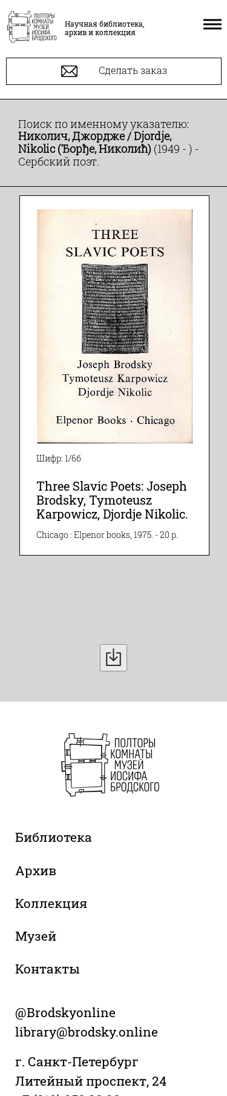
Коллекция (51, 903)
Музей (35, 935)
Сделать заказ (114, 71)
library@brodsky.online (86, 1031)
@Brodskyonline (65, 1012)
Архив (35, 870)
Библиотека (53, 837)
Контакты (47, 968)
